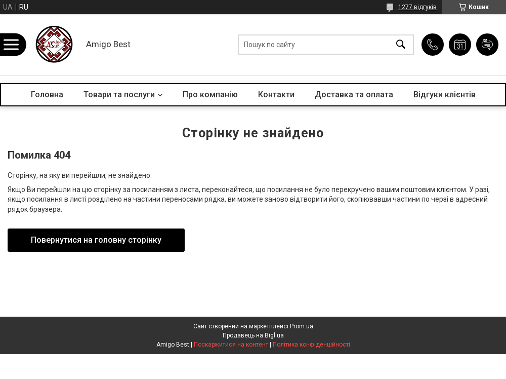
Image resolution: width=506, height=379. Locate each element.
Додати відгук (487, 44)
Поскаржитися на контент (231, 344)
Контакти (276, 94)
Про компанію (210, 94)
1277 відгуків (417, 7)
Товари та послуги (119, 94)
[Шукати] (401, 44)
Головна (47, 94)
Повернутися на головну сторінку (96, 240)
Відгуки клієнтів (444, 94)
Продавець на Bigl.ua (253, 335)
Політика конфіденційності (311, 344)
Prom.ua (301, 326)
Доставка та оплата (354, 94)
